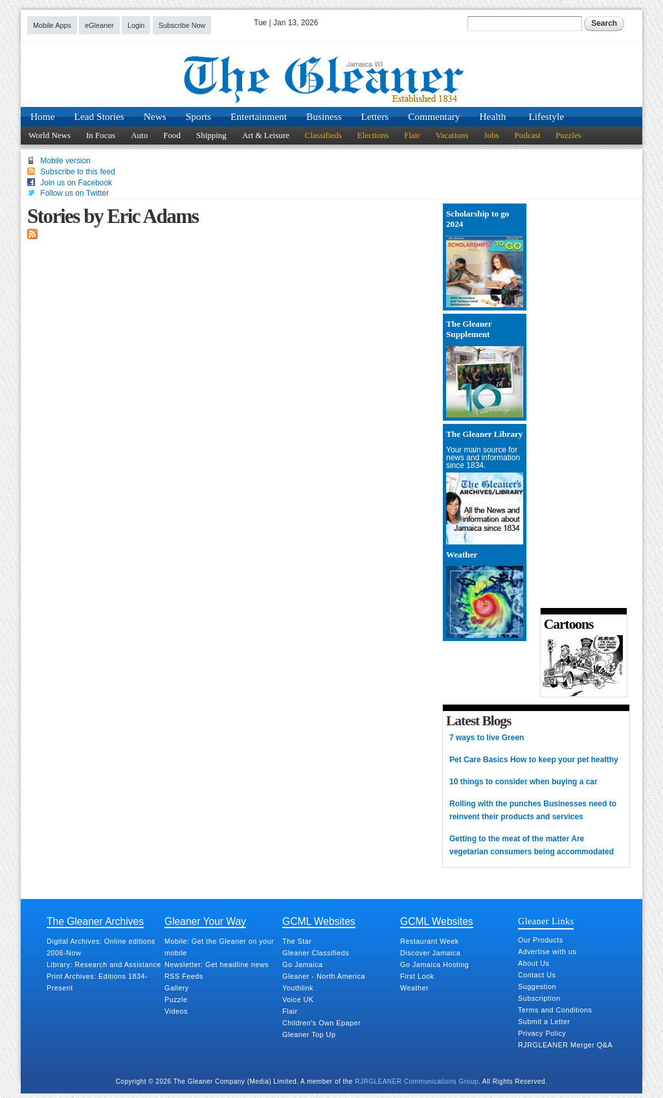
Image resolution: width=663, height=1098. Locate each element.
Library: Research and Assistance (104, 964)
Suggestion (537, 986)
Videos (176, 1011)
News (155, 116)
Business (324, 116)
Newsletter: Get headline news (216, 964)
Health (493, 116)
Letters (375, 116)
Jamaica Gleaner (331, 80)
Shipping (211, 135)
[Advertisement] (579, 401)
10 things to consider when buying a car (523, 781)
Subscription (539, 998)
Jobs (491, 135)
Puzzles (568, 135)
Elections (372, 135)
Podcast (527, 135)
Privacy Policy (542, 1033)
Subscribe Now (182, 25)
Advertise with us (547, 951)
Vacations (452, 135)
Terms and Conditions (555, 1010)
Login (136, 25)
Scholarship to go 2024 (477, 219)
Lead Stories (99, 116)
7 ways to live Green (486, 737)
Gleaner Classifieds (315, 953)
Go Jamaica (302, 964)
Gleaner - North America (323, 976)
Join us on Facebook (76, 182)
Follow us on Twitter (74, 193)
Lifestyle (546, 116)
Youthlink (297, 988)
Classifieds (323, 135)
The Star (296, 941)
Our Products (540, 940)
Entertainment (258, 116)
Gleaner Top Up (308, 1034)
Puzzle (175, 999)
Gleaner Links (546, 921)
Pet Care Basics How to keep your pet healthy (533, 759)
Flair (412, 135)
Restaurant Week (429, 941)
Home (42, 116)
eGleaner (99, 25)
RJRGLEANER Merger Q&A (565, 1045)
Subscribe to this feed (77, 171)
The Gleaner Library (484, 434)
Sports (198, 116)
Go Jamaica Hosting (434, 964)
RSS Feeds (183, 976)
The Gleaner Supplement (468, 329)
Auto (139, 135)
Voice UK (297, 999)
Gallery (176, 988)
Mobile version (65, 160)
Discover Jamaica (430, 953)
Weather (461, 554)
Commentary (434, 116)
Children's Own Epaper (321, 1023)
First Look (417, 976)
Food (172, 135)
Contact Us (537, 975)
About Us (533, 963)
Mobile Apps (52, 25)
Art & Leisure (265, 135)
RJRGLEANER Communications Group (416, 1081)
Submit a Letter (544, 1021)
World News (49, 135)
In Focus (100, 135)
